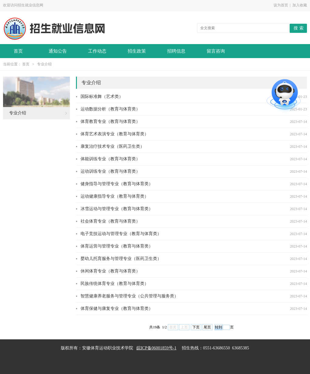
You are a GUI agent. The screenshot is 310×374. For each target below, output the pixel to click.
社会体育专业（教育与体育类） (110, 221)
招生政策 (137, 51)
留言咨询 (216, 51)
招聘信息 (176, 51)
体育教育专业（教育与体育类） (110, 121)
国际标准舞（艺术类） (102, 96)
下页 (196, 327)
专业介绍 (44, 64)
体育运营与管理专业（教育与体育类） (117, 246)
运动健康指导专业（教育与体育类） (115, 196)
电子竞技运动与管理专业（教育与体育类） (121, 233)
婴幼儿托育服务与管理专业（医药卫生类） (121, 258)
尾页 (207, 327)
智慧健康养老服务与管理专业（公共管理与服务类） (129, 296)
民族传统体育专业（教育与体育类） (115, 283)
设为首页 (281, 5)
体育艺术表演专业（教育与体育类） (115, 134)
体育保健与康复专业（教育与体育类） (117, 308)
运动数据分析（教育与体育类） (110, 109)
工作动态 (97, 51)
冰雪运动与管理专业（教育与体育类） (117, 208)
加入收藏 (299, 5)
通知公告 (58, 51)
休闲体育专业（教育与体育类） (110, 271)
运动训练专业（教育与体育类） (110, 171)
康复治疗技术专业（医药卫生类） (112, 146)
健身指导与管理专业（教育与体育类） (117, 184)
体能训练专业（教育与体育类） (110, 159)
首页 (18, 51)
